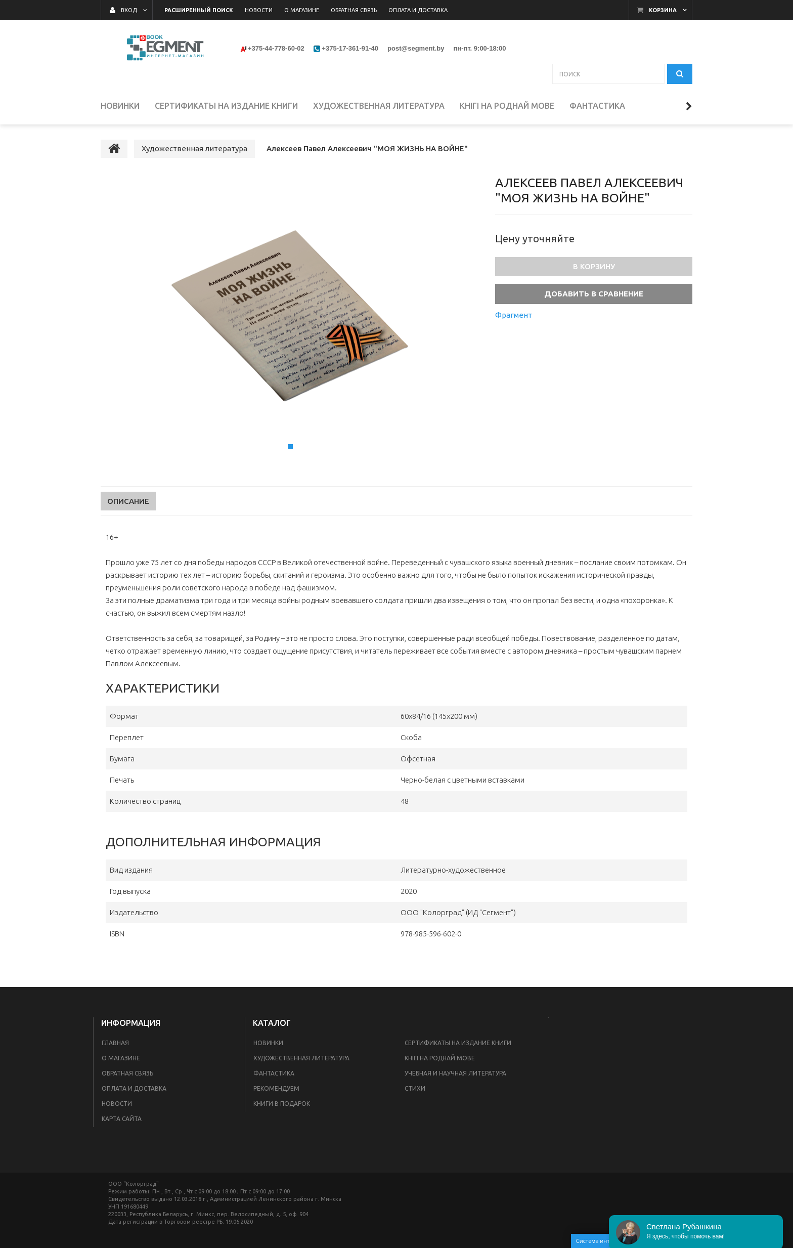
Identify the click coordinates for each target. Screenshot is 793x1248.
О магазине (121, 1058)
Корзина (663, 10)
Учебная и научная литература (455, 1073)
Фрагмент (513, 315)
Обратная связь (127, 1073)
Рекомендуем (276, 1088)
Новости (117, 1103)
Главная (115, 1043)
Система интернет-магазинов (628, 1240)
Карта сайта (122, 1118)
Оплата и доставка (134, 1088)
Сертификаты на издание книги (458, 1043)
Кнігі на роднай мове (440, 1058)
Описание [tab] (128, 501)
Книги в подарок (281, 1103)
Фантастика (273, 1073)
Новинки (268, 1043)
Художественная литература (301, 1058)
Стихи (415, 1088)
